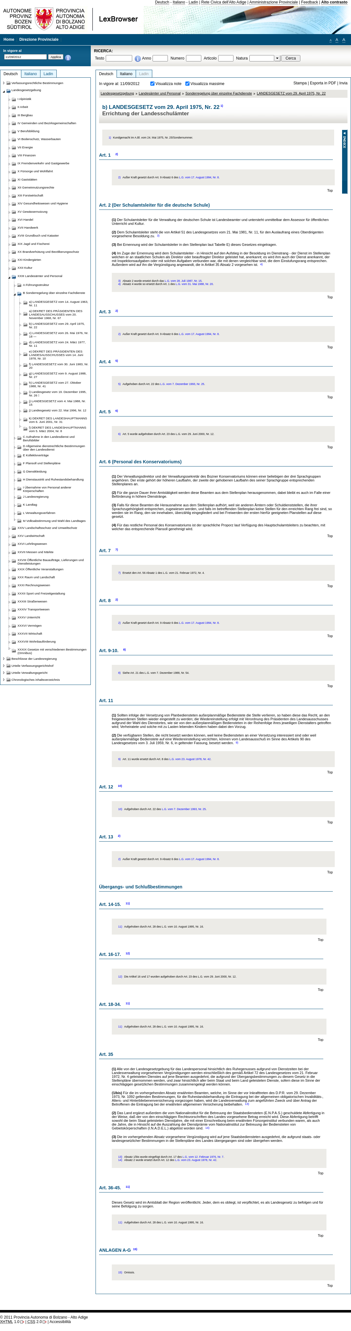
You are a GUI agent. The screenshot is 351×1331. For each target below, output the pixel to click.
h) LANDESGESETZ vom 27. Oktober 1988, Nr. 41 (55, 384)
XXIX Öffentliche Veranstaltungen (40, 569)
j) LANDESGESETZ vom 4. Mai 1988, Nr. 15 (57, 402)
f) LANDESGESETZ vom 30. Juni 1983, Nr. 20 (58, 365)
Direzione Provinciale (39, 39)
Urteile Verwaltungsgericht (29, 672)
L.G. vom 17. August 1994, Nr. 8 (199, 177)
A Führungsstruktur (36, 285)
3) (158, 235)
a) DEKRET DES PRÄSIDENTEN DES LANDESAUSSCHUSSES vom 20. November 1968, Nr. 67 (55, 314)
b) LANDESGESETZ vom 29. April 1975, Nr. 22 (57, 325)
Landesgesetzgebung (117, 93)
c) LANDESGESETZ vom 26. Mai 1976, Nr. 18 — (58, 334)
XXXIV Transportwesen (33, 609)
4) (261, 264)
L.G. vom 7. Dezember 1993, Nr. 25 (182, 384)
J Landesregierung (36, 496)
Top (330, 190)
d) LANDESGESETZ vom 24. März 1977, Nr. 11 (57, 343)
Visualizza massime (207, 84)
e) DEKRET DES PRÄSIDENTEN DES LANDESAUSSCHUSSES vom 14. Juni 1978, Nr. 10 (56, 355)
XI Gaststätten (27, 179)
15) (135, 1249)
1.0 (9, 1322)
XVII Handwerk (28, 227)
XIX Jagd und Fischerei (33, 244)
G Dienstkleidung (35, 471)
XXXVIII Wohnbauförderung (37, 641)
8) (124, 649)
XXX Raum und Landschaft (36, 577)
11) (128, 903)
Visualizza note (168, 84)
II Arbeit (23, 107)
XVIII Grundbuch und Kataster (38, 235)
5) (116, 360)
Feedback (309, 2)
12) (128, 953)
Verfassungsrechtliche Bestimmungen (37, 83)
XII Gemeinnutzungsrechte (36, 187)
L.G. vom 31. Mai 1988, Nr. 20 (194, 284)
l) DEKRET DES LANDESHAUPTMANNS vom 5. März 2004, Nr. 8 (57, 429)
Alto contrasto (334, 2)
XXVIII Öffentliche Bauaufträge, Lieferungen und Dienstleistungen (51, 561)
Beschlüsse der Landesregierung (34, 658)
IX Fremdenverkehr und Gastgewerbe (43, 163)
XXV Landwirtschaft (31, 535)
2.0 (34, 1322)
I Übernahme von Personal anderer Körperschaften (47, 489)
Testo (99, 58)
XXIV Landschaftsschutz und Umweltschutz (47, 528)
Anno (146, 58)
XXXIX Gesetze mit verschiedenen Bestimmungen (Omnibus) (52, 651)
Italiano (179, 2)
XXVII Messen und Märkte (36, 552)
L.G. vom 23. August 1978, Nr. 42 (190, 759)
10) (120, 785)
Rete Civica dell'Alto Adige (224, 2)
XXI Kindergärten (29, 259)
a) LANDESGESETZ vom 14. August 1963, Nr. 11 (58, 303)
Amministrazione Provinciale (273, 2)
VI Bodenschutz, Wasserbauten (39, 139)
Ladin (193, 2)
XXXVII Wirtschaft (30, 633)
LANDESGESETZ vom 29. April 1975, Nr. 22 (291, 93)
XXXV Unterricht (29, 617)
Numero (177, 58)
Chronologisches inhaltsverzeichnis (35, 679)
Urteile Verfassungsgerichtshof (32, 665)
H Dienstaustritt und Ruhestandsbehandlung (53, 479)
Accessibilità (60, 1322)
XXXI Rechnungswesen (34, 585)
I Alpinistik (24, 99)
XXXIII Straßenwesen (32, 601)
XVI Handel (25, 219)
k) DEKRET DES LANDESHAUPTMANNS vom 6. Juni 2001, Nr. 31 (58, 420)
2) (116, 154)
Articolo (210, 58)
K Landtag (30, 504)
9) (237, 742)
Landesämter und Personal (160, 93)
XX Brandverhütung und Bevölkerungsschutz (48, 251)
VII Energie (25, 147)
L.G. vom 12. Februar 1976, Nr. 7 (203, 1156)
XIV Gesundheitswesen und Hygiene (43, 203)
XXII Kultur (25, 267)
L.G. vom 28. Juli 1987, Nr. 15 (183, 280)
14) (207, 1127)
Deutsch (162, 2)
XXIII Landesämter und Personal (40, 276)
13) (247, 1104)
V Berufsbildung (28, 131)
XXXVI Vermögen (30, 625)
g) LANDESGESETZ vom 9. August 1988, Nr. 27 (57, 375)
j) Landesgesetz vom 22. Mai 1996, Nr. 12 (57, 410)
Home (9, 39)
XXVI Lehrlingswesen (32, 543)
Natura (242, 58)
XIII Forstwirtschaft (30, 195)
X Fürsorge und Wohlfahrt (35, 171)
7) (116, 549)
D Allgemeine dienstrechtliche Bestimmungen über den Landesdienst (54, 447)
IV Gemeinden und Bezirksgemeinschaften (47, 123)
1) (221, 105)
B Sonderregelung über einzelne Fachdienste (54, 293)
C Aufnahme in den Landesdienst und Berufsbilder (49, 438)
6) (116, 410)
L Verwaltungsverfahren (39, 513)
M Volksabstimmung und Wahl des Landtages (54, 521)
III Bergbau (25, 115)
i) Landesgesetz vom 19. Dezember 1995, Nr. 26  (57, 393)
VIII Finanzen (27, 155)
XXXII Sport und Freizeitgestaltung (41, 593)
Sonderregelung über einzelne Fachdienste (218, 93)
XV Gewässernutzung (32, 211)
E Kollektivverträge (36, 455)
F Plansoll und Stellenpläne (42, 463)
